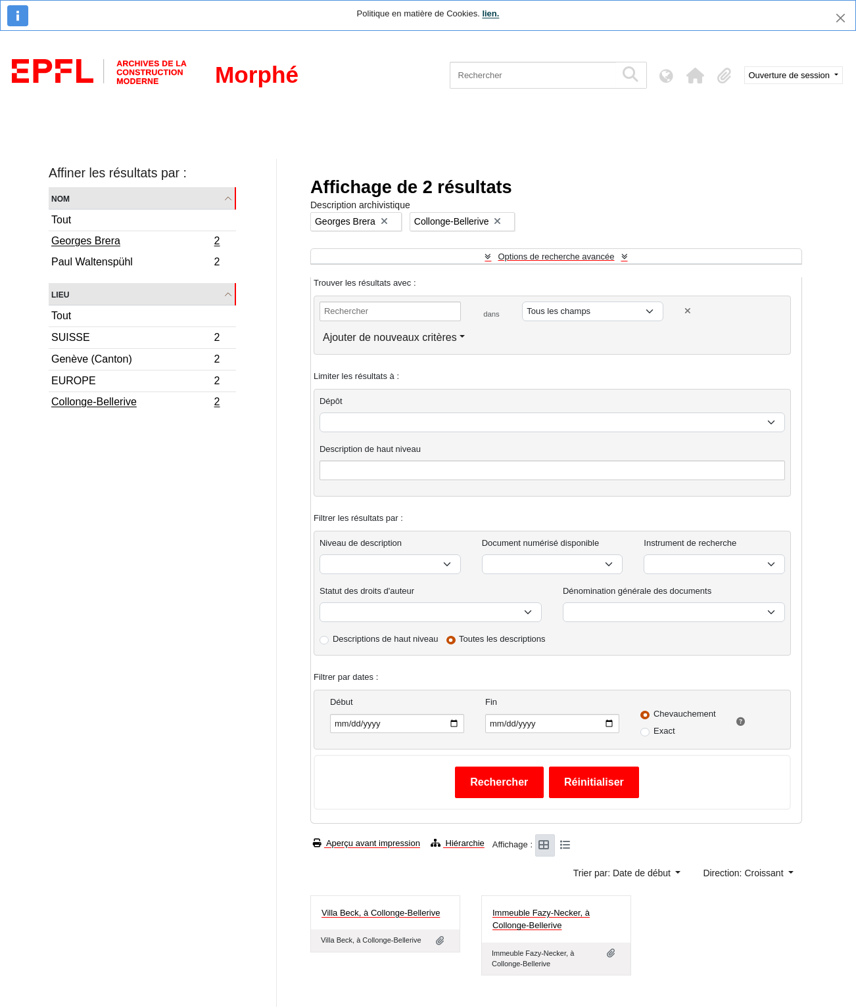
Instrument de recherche (690, 543)
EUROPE (135, 382)
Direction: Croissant (744, 873)
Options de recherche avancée (556, 256)
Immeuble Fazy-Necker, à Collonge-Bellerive (541, 919)
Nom (60, 198)
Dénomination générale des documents (637, 591)
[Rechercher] (533, 75)
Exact (664, 731)
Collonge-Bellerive (135, 403)
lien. (490, 13)
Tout (61, 219)
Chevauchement (685, 714)
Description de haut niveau (370, 449)
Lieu (60, 294)
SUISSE (135, 339)
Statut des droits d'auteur (367, 591)
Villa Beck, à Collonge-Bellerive (380, 913)
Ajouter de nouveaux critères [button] (390, 337)
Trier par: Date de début (623, 873)
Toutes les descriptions (502, 639)
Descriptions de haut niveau (385, 639)
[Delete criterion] (687, 311)
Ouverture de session (790, 75)
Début (341, 702)
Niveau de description (361, 543)
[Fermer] (840, 18)
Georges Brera (135, 242)
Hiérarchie (458, 843)
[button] (695, 75)
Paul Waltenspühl (135, 263)
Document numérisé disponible (540, 543)
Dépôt (331, 401)
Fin (491, 702)
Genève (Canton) (135, 360)
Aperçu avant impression (366, 843)
